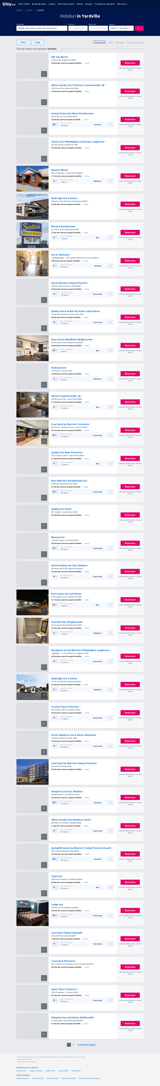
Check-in (71, 24)
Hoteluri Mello (63, 1071)
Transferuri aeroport (105, 4)
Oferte (80, 4)
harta (86, 63)
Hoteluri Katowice (22, 1078)
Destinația (20, 24)
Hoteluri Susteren (35, 1071)
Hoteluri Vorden (52, 1078)
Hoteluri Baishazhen (68, 1078)
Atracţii (88, 4)
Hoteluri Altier (50, 1071)
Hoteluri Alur (76, 1071)
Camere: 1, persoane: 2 (120, 28)
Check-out (92, 24)
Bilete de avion (39, 4)
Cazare (52, 4)
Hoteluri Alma (21, 1071)
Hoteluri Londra (38, 1078)
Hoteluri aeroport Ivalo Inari (89, 1078)
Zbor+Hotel (24, 4)
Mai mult (121, 4)
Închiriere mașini (66, 4)
